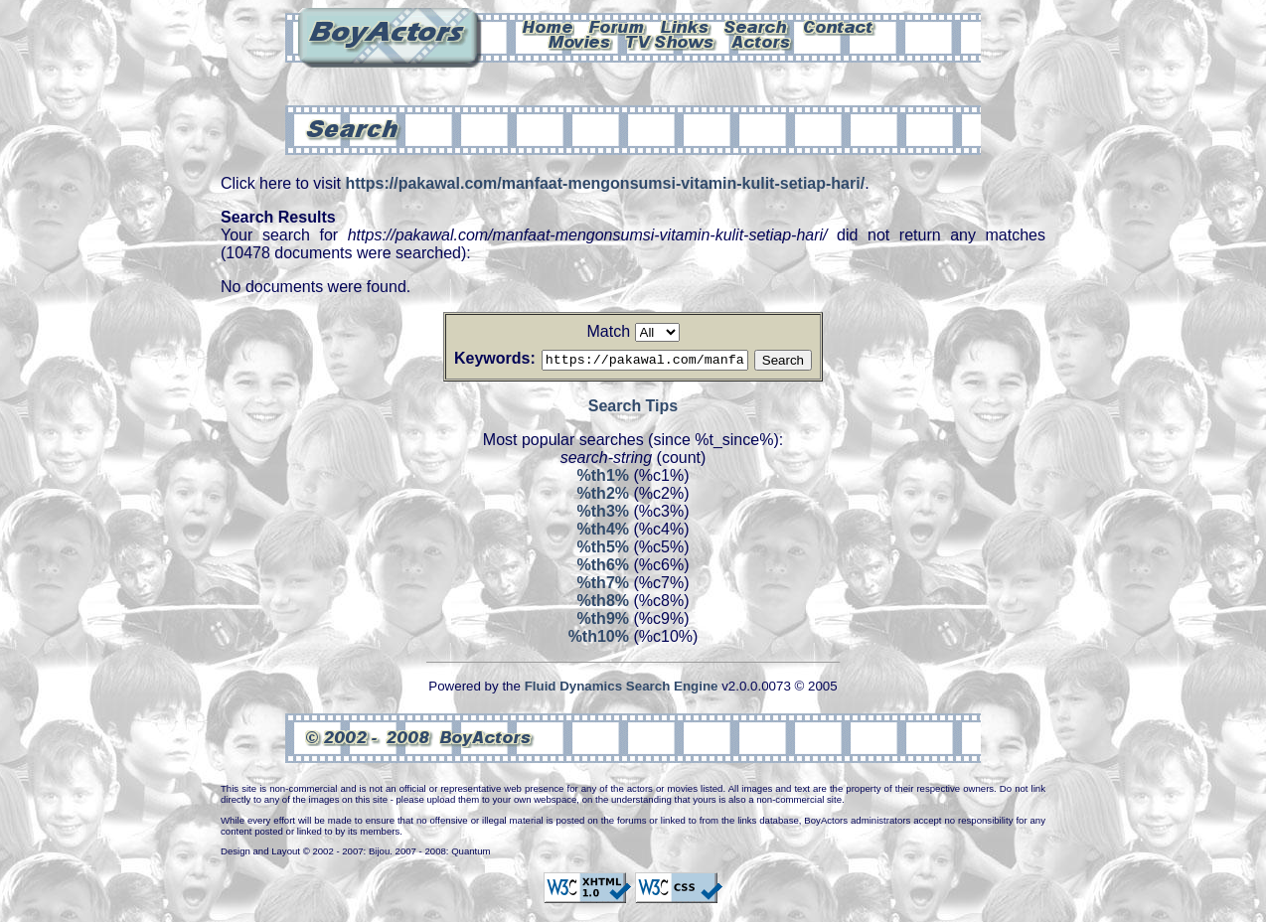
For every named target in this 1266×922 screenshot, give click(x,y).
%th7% (603, 585)
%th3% (603, 514)
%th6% (603, 567)
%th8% (603, 603)
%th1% (603, 478)
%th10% (598, 639)
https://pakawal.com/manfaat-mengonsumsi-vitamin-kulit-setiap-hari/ (605, 183)
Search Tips (633, 408)
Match (608, 331)
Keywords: (471, 358)
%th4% (603, 532)
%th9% (603, 621)
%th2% (603, 496)
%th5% (603, 549)
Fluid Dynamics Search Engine (621, 689)
